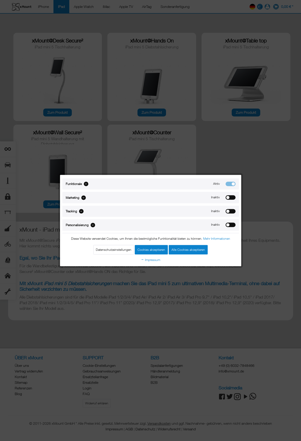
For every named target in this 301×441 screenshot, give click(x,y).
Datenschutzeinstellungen (113, 249)
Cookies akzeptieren (151, 249)
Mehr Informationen (216, 238)
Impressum (150, 260)
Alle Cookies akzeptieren (188, 249)
